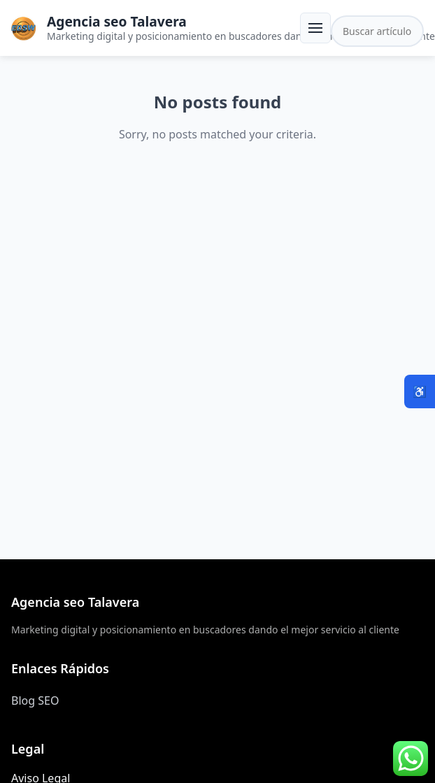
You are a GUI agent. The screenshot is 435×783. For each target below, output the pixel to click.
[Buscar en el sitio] (377, 31)
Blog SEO (35, 700)
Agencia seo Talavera (117, 21)
